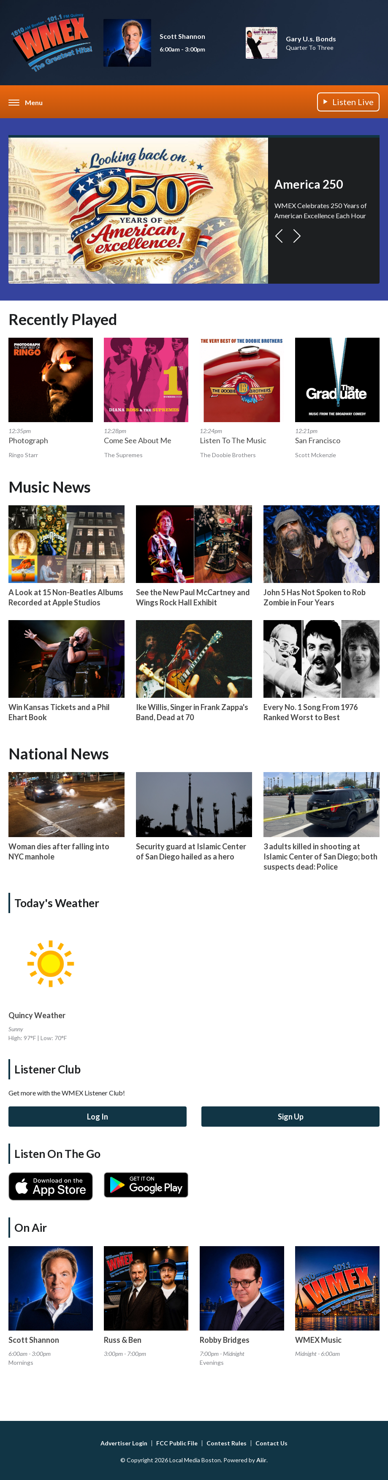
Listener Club (47, 1069)
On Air (30, 1227)
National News (58, 753)
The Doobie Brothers (228, 454)
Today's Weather (56, 903)
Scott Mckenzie (315, 454)
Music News (49, 486)
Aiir (261, 1460)
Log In (97, 1116)
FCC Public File (177, 1443)
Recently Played (62, 319)
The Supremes (123, 454)
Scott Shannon (182, 36)
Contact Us (271, 1443)
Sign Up (291, 1116)
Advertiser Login (123, 1443)
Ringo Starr (23, 454)
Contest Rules (226, 1443)
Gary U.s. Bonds (311, 39)
